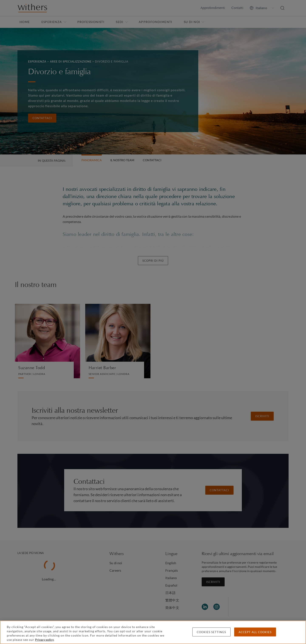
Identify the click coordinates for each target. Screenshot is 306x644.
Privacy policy (44, 639)
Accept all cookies (255, 632)
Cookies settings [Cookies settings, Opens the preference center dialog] (211, 632)
